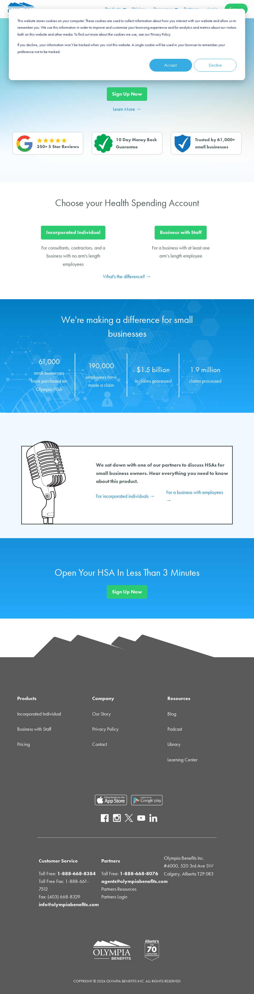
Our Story (101, 714)
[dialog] (127, 44)
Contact (99, 744)
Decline (215, 65)
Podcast (174, 729)
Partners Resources (118, 889)
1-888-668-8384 (76, 874)
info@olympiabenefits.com (69, 904)
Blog (171, 714)
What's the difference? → (127, 276)
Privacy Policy (105, 729)
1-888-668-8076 (139, 874)
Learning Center (182, 759)
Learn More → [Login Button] (127, 109)
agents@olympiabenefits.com (134, 881)
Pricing (23, 744)
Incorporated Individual (39, 714)
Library (173, 744)
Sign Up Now (127, 592)
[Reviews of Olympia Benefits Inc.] (47, 143)
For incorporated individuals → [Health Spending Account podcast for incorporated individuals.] (125, 496)
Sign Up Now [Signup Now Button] (127, 94)
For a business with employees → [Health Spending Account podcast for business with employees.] (194, 496)
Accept (170, 65)
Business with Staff (34, 729)
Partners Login (114, 897)
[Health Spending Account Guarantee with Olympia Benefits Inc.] (127, 143)
